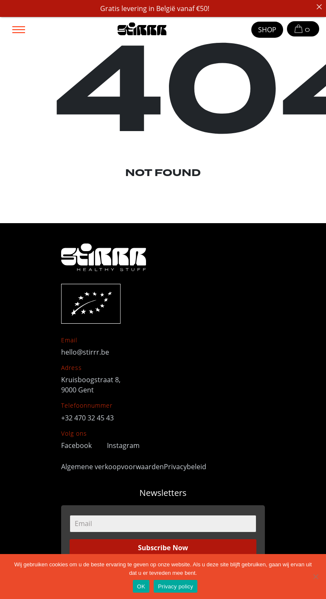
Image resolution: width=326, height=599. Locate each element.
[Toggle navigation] (19, 29)
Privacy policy (175, 586)
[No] (315, 576)
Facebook (77, 445)
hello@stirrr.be (85, 352)
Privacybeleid (185, 466)
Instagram (123, 445)
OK (141, 586)
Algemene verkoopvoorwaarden (112, 466)
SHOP (267, 29)
